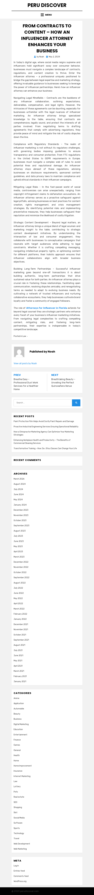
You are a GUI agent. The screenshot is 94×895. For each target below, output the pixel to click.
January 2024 (20, 505)
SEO (15, 802)
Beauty (17, 714)
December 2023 (21, 510)
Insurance (18, 771)
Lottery (17, 786)
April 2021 (18, 666)
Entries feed (19, 871)
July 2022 (18, 588)
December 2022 (21, 562)
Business (18, 719)
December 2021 (21, 624)
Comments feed (21, 876)
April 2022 (18, 603)
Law (24, 336)
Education (18, 729)
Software (18, 823)
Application (19, 703)
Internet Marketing (22, 776)
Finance (17, 740)
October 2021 (20, 635)
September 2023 (21, 525)
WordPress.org (20, 881)
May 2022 (18, 598)
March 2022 (19, 609)
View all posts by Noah (25, 363)
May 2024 (18, 499)
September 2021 (21, 640)
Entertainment (20, 735)
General (17, 750)
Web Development (22, 844)
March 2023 (19, 557)
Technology (19, 833)
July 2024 (18, 489)
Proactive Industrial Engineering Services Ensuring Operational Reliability (46, 426)
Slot (15, 812)
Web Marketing (20, 849)
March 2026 (19, 479)
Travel (16, 838)
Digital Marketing (21, 724)
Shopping (18, 807)
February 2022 (20, 614)
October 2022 (20, 572)
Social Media (19, 818)
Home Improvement (23, 766)
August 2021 (19, 645)
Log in (16, 866)
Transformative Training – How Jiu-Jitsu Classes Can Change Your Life (45, 448)
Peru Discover (47, 5)
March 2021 (19, 671)
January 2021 (20, 681)
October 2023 (20, 520)
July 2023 (18, 536)
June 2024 (19, 494)
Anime (16, 698)
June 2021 (18, 655)
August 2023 (20, 531)
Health (17, 755)
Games (17, 745)
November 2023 (21, 515)
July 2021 (18, 650)
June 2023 (19, 541)
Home (16, 761)
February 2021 (20, 676)
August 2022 (20, 583)
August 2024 (20, 484)
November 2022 (21, 567)
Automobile (19, 709)
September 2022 (21, 577)
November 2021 (21, 629)
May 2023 (18, 546)
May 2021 (18, 660)
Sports (17, 828)
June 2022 (19, 593)
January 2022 (20, 619)
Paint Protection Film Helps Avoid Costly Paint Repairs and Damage (44, 421)
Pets (16, 792)
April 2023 (18, 551)
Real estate (19, 797)
